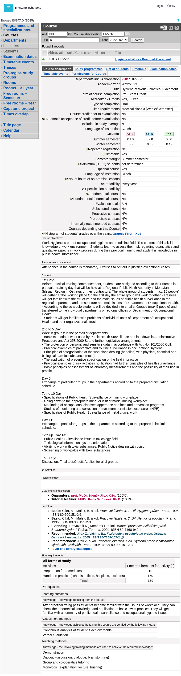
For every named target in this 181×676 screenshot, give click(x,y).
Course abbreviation (87, 34)
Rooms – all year (18, 88)
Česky (171, 6)
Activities (50, 469)
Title (45, 40)
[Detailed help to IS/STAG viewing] (176, 27)
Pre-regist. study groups (18, 75)
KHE (124, 79)
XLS (138, 233)
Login (159, 6)
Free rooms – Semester (15, 95)
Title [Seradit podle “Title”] (118, 53)
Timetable (139, 69)
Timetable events (18, 62)
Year (105, 40)
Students (10, 51)
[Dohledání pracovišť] (69, 34)
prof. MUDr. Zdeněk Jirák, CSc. (93, 495)
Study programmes (88, 69)
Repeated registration (104, 149)
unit (44, 34)
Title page (12, 125)
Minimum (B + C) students (100, 164)
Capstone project (18, 109)
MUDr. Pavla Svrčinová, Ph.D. (99, 499)
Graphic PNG (123, 233)
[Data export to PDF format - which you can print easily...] (163, 27)
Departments (14, 40)
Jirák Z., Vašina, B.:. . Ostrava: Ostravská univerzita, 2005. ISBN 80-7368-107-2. (108, 535)
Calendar (11, 130)
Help (7, 136)
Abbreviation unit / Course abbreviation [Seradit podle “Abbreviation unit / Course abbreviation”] (76, 53)
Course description (57, 69)
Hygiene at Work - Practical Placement (143, 59)
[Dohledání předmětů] (127, 34)
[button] (8, 8)
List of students (117, 69)
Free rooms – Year (19, 103)
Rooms (9, 83)
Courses (10, 35)
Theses (9, 67)
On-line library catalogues (73, 548)
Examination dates (20, 57)
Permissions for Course (88, 73)
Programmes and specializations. (18, 28)
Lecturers (11, 46)
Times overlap (16, 114)
